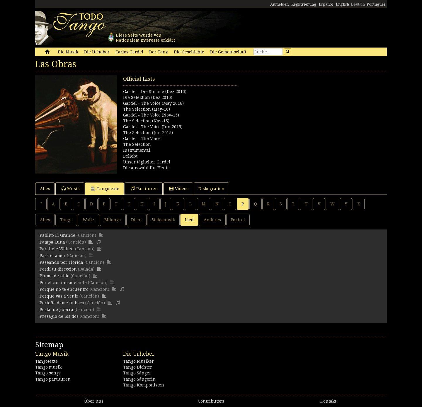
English (342, 4)
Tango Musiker (138, 361)
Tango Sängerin (139, 379)
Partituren (144, 188)
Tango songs (48, 373)
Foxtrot (238, 219)
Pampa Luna (52, 242)
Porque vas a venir (59, 296)
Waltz (88, 219)
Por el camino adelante (63, 282)
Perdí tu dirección (58, 269)
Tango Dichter (137, 367)
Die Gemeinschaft (228, 52)
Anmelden (279, 4)
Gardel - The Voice (142, 138)
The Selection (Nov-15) (146, 121)
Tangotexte (105, 188)
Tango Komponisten (143, 385)
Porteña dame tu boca (62, 302)
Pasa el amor (53, 255)
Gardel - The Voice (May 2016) (153, 103)
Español (326, 4)
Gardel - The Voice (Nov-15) (151, 115)
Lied (189, 219)
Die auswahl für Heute (146, 167)
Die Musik (68, 52)
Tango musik (48, 367)
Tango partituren (53, 379)
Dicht (136, 219)
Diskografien (211, 188)
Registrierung (303, 4)
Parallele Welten (57, 248)
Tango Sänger (137, 373)
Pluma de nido (54, 275)
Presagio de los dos (59, 316)
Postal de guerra (56, 309)
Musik (71, 188)
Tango (66, 219)
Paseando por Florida (61, 262)
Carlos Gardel (129, 52)
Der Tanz (158, 52)
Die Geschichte (189, 52)
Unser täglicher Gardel (146, 162)
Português (376, 4)
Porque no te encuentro (64, 289)
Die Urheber (97, 52)
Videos (178, 188)
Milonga (112, 219)
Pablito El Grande (57, 235)
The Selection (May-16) (146, 109)
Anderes (212, 219)
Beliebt (130, 156)
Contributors (211, 401)
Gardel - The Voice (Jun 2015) (153, 126)
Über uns (93, 401)
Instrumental (136, 150)
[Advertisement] (299, 116)
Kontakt (328, 401)
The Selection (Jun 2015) (148, 132)
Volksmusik (163, 219)
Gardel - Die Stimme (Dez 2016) (154, 91)
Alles (45, 188)
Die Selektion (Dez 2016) (147, 97)
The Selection (137, 144)
